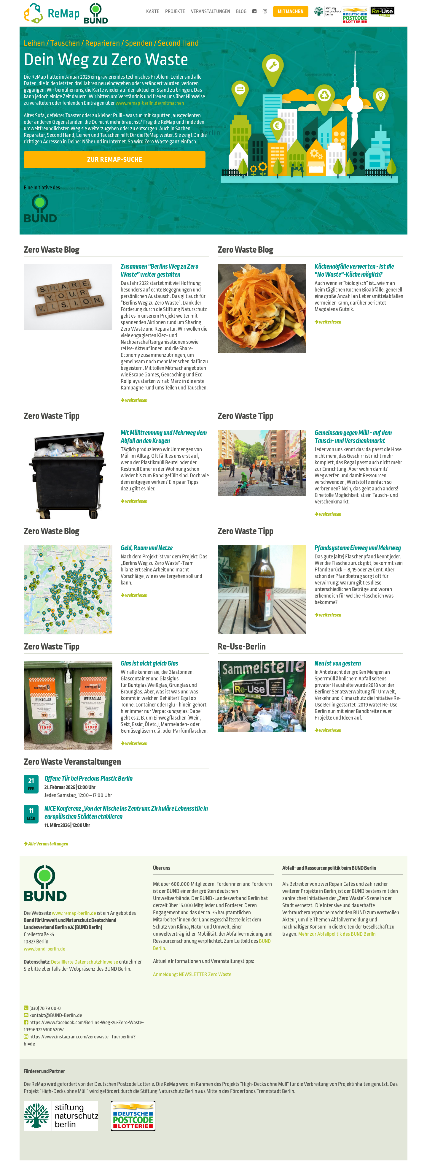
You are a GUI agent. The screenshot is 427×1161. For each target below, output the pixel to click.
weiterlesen (137, 400)
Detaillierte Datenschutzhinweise (85, 962)
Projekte (175, 11)
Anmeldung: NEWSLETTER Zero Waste (193, 974)
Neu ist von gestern (339, 663)
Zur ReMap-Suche (114, 159)
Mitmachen (291, 11)
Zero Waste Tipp (55, 415)
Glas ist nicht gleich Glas (152, 663)
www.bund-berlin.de (45, 949)
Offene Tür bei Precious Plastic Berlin (90, 778)
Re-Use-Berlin (244, 646)
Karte (152, 11)
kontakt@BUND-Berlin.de (54, 1016)
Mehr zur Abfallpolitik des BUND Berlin (337, 934)
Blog (241, 11)
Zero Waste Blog (55, 249)
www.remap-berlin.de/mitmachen (151, 103)
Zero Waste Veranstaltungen (78, 761)
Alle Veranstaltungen (49, 844)
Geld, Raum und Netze (148, 548)
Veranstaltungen (210, 11)
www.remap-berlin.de (75, 914)
